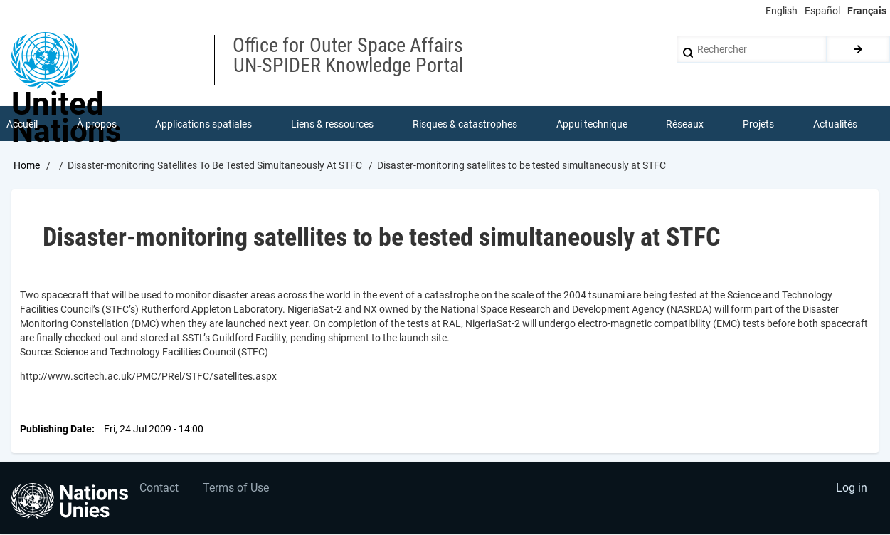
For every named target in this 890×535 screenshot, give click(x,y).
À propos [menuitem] (97, 124)
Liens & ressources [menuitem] (332, 124)
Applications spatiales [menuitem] (204, 124)
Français (866, 10)
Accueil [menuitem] (22, 124)
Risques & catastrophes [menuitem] (465, 124)
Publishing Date (56, 429)
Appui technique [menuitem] (591, 124)
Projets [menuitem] (758, 124)
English (781, 10)
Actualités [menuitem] (835, 124)
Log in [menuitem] (851, 489)
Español (822, 10)
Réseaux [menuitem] (685, 124)
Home (27, 166)
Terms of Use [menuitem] (236, 489)
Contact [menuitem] (159, 489)
